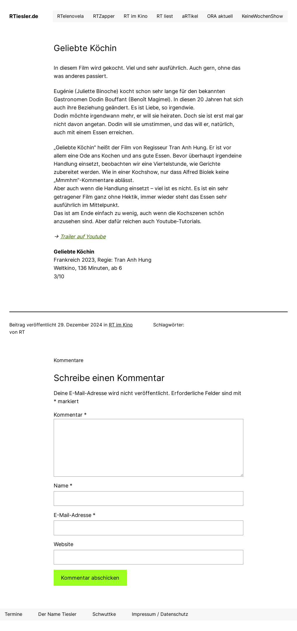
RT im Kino (121, 325)
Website (63, 544)
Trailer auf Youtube (83, 236)
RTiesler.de (23, 16)
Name (63, 486)
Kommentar (70, 415)
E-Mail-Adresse (74, 515)
